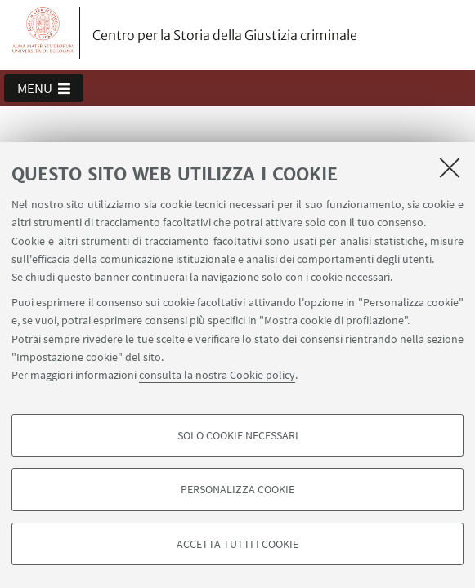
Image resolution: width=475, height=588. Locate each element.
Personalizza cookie (237, 489)
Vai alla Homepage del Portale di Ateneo (43, 33)
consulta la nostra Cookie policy (217, 375)
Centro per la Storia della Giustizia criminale (224, 35)
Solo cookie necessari (237, 435)
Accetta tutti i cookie (237, 544)
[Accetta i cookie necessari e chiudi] (450, 167)
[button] (43, 88)
